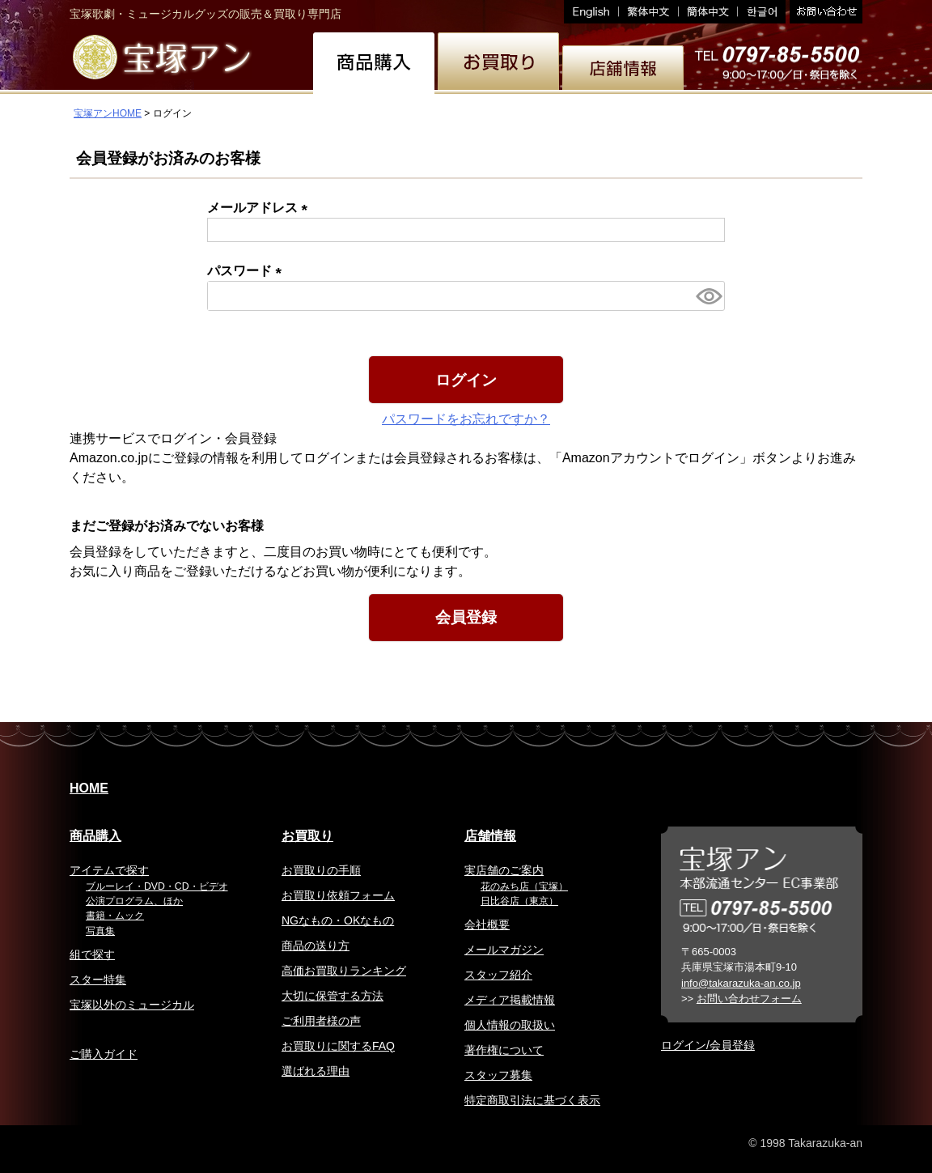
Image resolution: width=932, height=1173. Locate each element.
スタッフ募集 (498, 1075)
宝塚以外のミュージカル (132, 1004)
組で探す (92, 954)
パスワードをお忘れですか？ (466, 419)
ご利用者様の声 (321, 1020)
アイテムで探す (109, 870)
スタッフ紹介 (498, 974)
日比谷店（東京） (519, 901)
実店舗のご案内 (504, 870)
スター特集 (98, 979)
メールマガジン (504, 949)
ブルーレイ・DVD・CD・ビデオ (157, 886)
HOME (89, 788)
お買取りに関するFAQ (338, 1045)
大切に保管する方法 (332, 995)
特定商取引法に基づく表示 (532, 1100)
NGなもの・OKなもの (338, 920)
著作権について (504, 1049)
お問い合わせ (824, 11)
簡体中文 (708, 11)
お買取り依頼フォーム (338, 895)
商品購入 (95, 836)
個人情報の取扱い (509, 1024)
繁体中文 (649, 11)
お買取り (307, 836)
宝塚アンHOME (108, 113)
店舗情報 (490, 836)
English (591, 11)
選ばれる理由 (316, 1071)
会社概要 (487, 924)
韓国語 (762, 11)
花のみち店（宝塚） (524, 886)
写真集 (100, 931)
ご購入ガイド (104, 1054)
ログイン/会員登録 (708, 1045)
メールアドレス (260, 208)
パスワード (247, 271)
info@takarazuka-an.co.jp (741, 983)
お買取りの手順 (321, 870)
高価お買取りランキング (344, 970)
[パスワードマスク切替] (708, 296)
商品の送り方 (316, 945)
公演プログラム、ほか (134, 901)
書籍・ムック (115, 915)
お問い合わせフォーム (749, 998)
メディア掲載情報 (509, 999)
